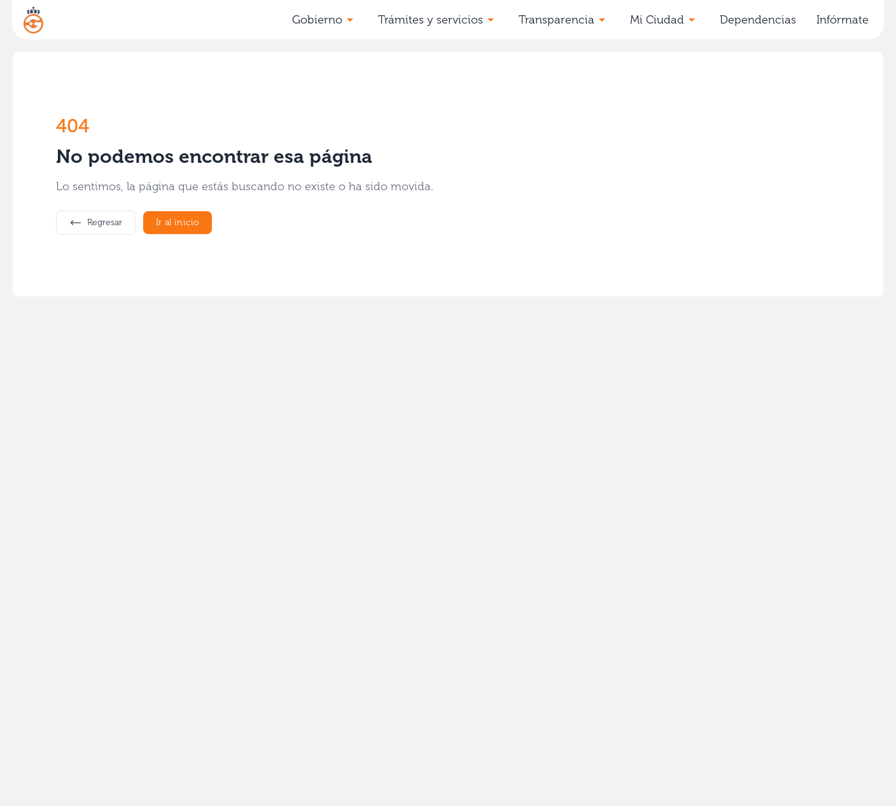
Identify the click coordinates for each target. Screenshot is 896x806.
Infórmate (842, 20)
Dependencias (758, 20)
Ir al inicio (177, 222)
